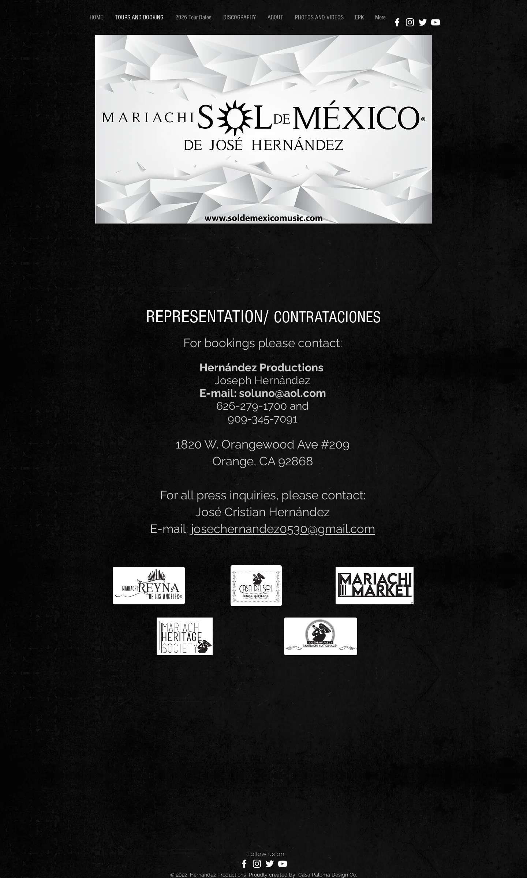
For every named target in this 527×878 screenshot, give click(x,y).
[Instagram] (409, 22)
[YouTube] (435, 22)
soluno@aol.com (282, 393)
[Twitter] (422, 22)
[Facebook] (397, 22)
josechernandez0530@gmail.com (283, 529)
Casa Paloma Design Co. (327, 875)
